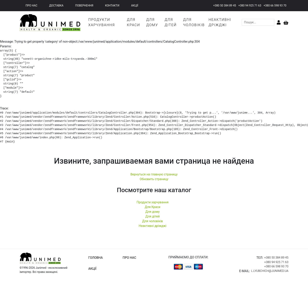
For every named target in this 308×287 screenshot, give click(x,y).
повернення (84, 5)
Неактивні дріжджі (152, 226)
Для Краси (152, 207)
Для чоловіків (152, 221)
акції (134, 5)
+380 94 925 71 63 (249, 5)
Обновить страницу (154, 179)
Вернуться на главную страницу (154, 174)
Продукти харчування (153, 202)
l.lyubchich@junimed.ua (269, 271)
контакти (112, 5)
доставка (56, 5)
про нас (31, 5)
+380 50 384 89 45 (224, 5)
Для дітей (152, 216)
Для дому (152, 212)
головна (95, 257)
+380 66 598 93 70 (275, 5)
